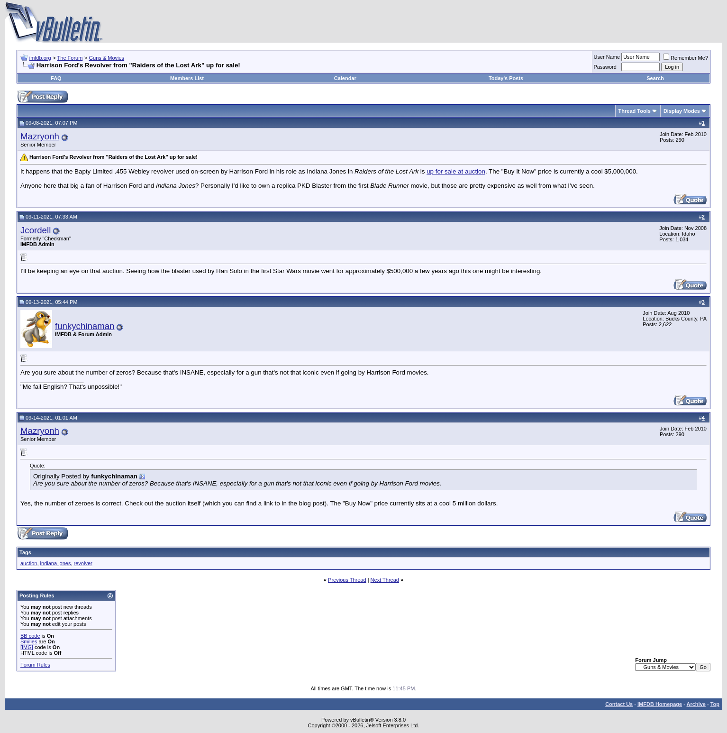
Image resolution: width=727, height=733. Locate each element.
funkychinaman (84, 326)
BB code (30, 636)
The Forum (70, 58)
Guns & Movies (107, 58)
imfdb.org (40, 58)
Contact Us (619, 704)
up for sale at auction (456, 171)
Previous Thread (347, 580)
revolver (83, 563)
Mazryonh (39, 136)
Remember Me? (685, 58)
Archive (696, 704)
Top (714, 704)
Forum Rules (35, 665)
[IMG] (26, 647)
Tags (25, 552)
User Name (607, 57)
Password (605, 67)
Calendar (345, 78)
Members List (187, 78)
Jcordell (35, 230)
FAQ (56, 78)
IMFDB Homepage (659, 704)
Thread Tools (634, 111)
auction (28, 563)
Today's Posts (506, 78)
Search (655, 78)
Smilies (28, 641)
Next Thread (385, 580)
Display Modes (681, 111)
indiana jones (55, 563)
